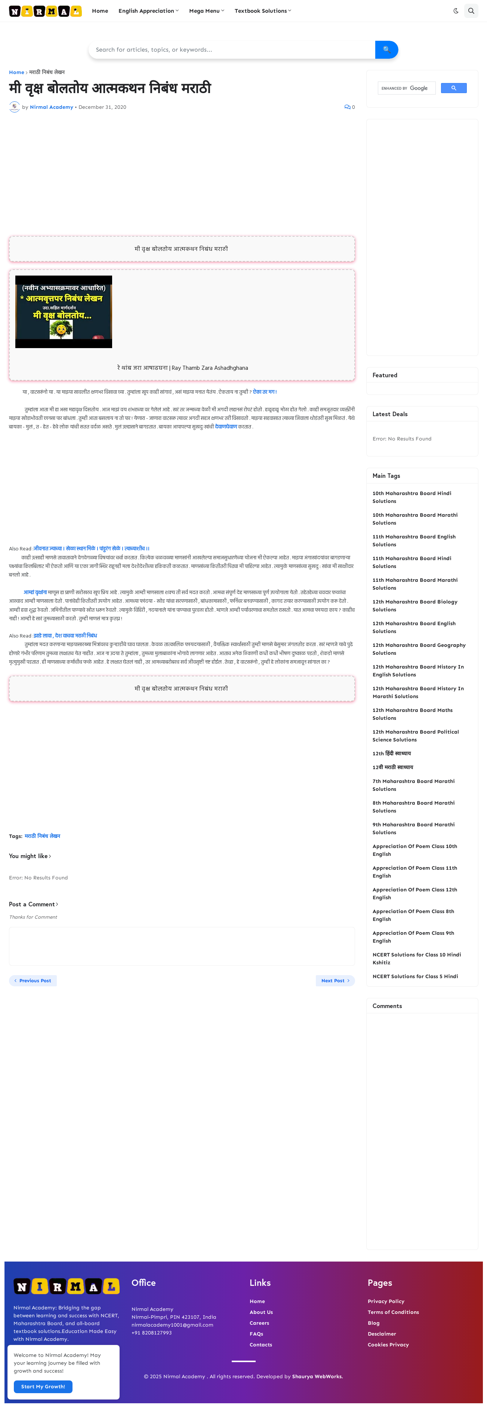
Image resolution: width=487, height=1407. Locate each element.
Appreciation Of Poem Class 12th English (415, 894)
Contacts (261, 1345)
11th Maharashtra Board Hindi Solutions (412, 562)
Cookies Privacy (388, 1345)
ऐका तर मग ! (265, 392)
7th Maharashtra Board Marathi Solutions (414, 785)
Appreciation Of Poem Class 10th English (415, 850)
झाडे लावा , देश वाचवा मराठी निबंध (65, 636)
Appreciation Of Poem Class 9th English (413, 937)
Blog (374, 1323)
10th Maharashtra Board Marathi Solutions (415, 519)
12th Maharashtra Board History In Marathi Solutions (418, 692)
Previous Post (35, 980)
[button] (456, 11)
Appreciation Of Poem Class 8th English (413, 915)
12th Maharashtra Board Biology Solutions (415, 606)
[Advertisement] (182, 174)
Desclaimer (382, 1334)
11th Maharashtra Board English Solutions (414, 541)
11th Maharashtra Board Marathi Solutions (415, 584)
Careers (259, 1323)
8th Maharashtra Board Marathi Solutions (414, 807)
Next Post (333, 980)
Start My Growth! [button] (43, 1386)
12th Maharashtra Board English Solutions (414, 627)
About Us (261, 1312)
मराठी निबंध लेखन (47, 72)
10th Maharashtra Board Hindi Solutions (412, 497)
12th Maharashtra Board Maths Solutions (413, 714)
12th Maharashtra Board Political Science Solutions (416, 736)
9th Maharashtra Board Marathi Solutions (414, 828)
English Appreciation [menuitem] (146, 10)
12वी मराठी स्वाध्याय (393, 767)
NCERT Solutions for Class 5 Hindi (415, 976)
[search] (406, 88)
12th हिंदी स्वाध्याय (392, 753)
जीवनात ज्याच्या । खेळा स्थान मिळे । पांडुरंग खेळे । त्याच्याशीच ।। (92, 549)
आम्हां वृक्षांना (35, 593)
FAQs (256, 1334)
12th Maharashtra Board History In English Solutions (418, 671)
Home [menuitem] (100, 10)
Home (16, 72)
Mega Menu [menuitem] (204, 10)
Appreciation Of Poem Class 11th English (415, 872)
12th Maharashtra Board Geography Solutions (419, 649)
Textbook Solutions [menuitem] (261, 10)
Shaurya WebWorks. (317, 1376)
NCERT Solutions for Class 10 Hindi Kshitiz (417, 959)
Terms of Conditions (393, 1312)
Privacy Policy (386, 1301)
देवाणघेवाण (226, 427)
